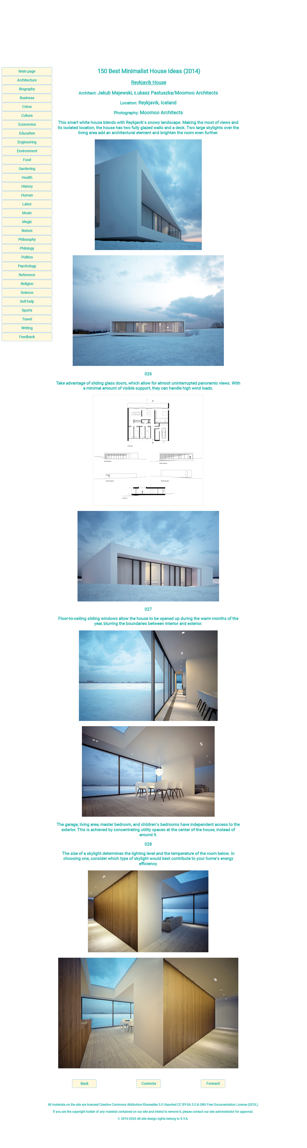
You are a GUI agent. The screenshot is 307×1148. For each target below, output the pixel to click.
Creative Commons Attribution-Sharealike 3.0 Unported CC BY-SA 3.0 (147, 1105)
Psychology (27, 266)
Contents (148, 1083)
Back (84, 1083)
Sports (27, 310)
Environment (27, 151)
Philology (27, 248)
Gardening (27, 169)
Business (27, 98)
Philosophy (27, 239)
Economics (27, 124)
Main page (26, 71)
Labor (27, 204)
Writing (27, 328)
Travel (27, 319)
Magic (27, 222)
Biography (27, 89)
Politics (27, 257)
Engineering (26, 142)
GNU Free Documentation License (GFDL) (229, 1105)
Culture (27, 115)
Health (27, 177)
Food (27, 160)
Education (27, 133)
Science (27, 292)
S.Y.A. (184, 1119)
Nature (27, 231)
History (27, 186)
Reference (27, 275)
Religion (27, 284)
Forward (213, 1083)
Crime (27, 107)
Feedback (27, 337)
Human (27, 195)
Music (27, 213)
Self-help (27, 301)
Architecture (27, 80)
